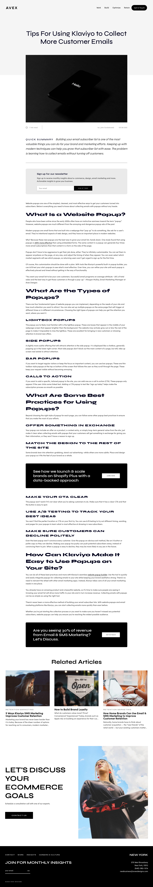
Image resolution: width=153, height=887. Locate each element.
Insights (31, 855)
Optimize (116, 7)
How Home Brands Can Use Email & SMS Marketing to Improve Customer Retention (124, 715)
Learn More (111, 476)
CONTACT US (19, 815)
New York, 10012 (141, 865)
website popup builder (97, 574)
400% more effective (43, 242)
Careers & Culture (49, 855)
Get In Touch (139, 7)
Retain (127, 7)
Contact (10, 855)
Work (99, 7)
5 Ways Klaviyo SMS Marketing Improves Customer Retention (24, 714)
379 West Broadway (139, 862)
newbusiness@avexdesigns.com (134, 871)
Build (106, 7)
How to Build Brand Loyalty (70, 709)
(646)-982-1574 (141, 868)
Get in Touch (111, 635)
